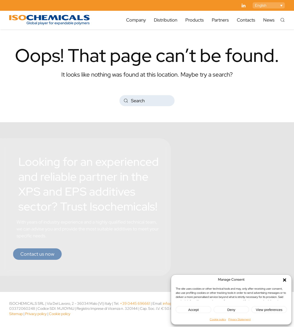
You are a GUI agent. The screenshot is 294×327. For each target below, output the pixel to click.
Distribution (165, 20)
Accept (193, 310)
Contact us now (32, 254)
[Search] (147, 100)
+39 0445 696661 (135, 303)
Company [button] (136, 20)
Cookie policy (218, 319)
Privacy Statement (239, 319)
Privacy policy (36, 313)
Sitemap (16, 313)
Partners (220, 20)
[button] (284, 279)
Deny (231, 310)
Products (194, 20)
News (268, 20)
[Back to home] (49, 20)
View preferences (269, 310)
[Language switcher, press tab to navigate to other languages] (269, 5)
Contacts (246, 20)
